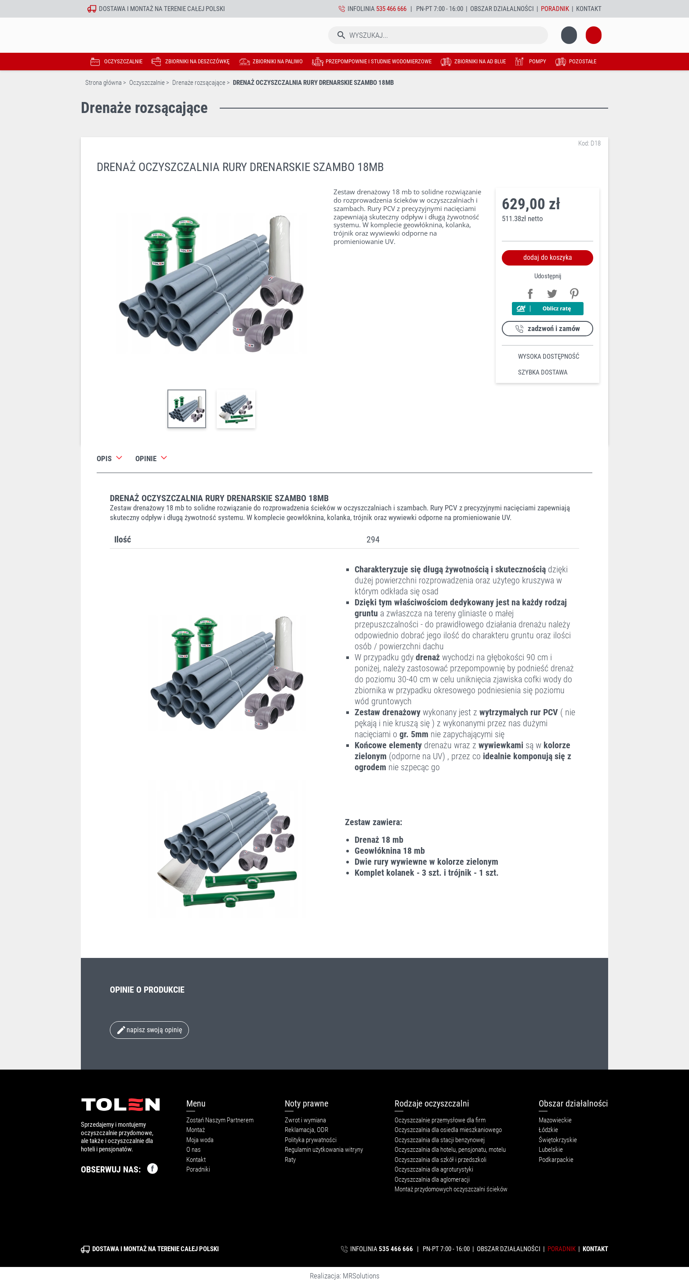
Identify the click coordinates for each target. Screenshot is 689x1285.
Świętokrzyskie (558, 1140)
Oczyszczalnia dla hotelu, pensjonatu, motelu (450, 1150)
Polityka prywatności (311, 1140)
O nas (193, 1150)
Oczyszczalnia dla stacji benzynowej (440, 1140)
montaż (141, 9)
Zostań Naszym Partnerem (220, 1120)
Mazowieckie (555, 1120)
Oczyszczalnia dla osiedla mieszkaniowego (448, 1130)
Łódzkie (548, 1130)
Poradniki (198, 1169)
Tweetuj (550, 292)
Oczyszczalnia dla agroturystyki (434, 1169)
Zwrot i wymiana (305, 1120)
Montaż (195, 1130)
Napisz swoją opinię (149, 1030)
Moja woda (200, 1140)
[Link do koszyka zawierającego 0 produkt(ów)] (575, 35)
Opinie (145, 458)
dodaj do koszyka (547, 257)
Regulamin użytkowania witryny (324, 1150)
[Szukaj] (355, 35)
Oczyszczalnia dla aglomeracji (432, 1179)
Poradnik (555, 9)
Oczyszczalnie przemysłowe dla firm (440, 1120)
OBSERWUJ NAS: (119, 1168)
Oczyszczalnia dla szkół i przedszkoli (440, 1160)
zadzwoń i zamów (554, 328)
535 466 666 (391, 9)
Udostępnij (529, 292)
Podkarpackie (556, 1160)
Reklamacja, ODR (306, 1130)
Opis (104, 458)
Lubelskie (551, 1150)
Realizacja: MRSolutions (345, 1275)
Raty (290, 1160)
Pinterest (572, 292)
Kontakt (589, 9)
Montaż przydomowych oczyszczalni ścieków (451, 1189)
